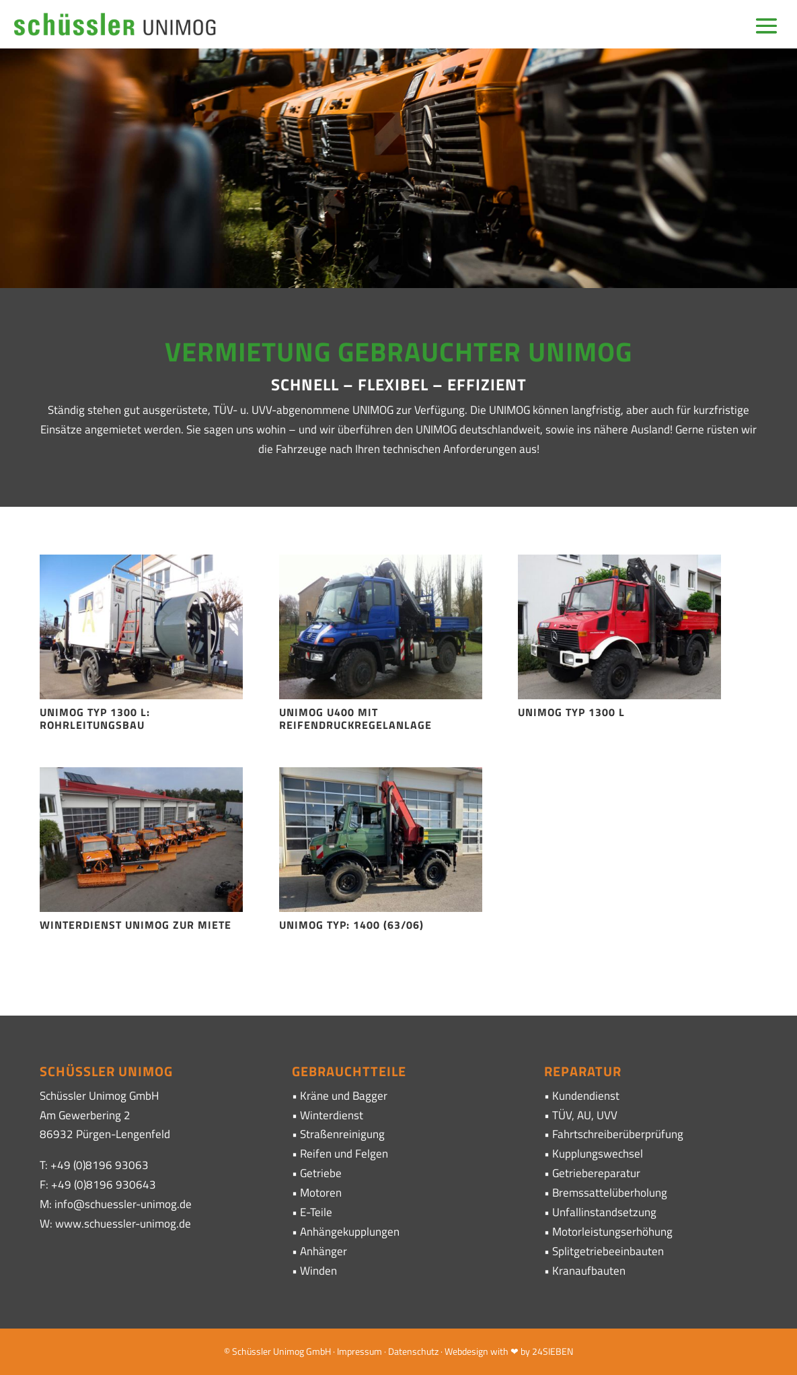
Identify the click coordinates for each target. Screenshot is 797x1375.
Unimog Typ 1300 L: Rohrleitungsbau (95, 718)
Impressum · (362, 1351)
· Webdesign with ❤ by (485, 1351)
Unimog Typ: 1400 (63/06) (351, 925)
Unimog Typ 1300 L (571, 712)
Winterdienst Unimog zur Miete (135, 925)
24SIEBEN (552, 1351)
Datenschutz (413, 1351)
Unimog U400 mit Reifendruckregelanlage (355, 718)
